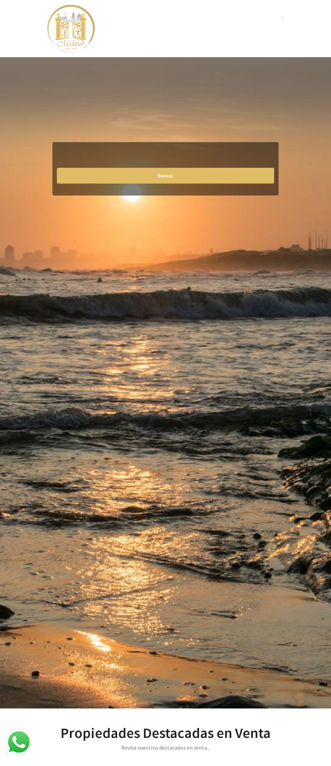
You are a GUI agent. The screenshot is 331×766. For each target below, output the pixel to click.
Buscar (165, 176)
